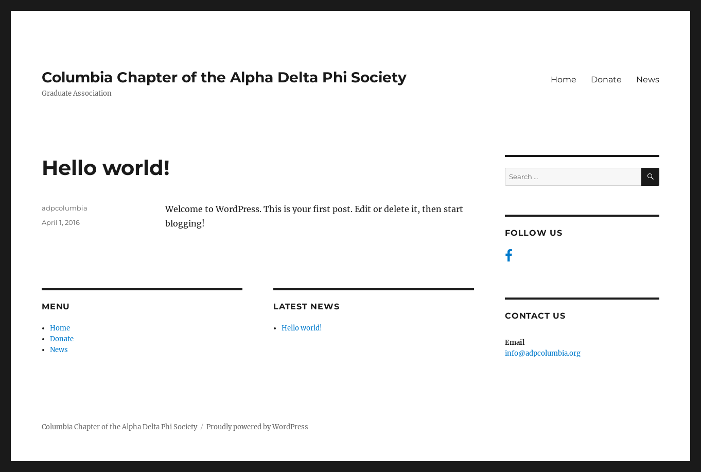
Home (563, 79)
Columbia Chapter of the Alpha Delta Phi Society (224, 77)
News (647, 79)
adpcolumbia (64, 208)
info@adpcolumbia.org (543, 353)
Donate (606, 79)
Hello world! (302, 328)
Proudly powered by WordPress (257, 427)
